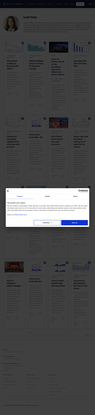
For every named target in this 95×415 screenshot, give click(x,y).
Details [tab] (47, 196)
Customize (47, 222)
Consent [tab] (20, 196)
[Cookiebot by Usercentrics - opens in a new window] (80, 191)
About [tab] (75, 196)
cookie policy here (20, 214)
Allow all (74, 222)
